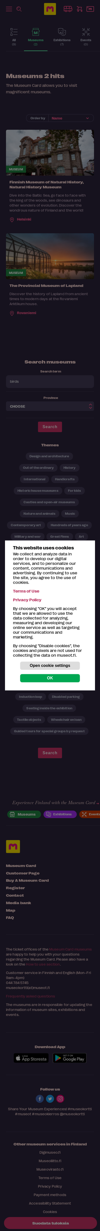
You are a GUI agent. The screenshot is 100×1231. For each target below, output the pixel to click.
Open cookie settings (50, 666)
